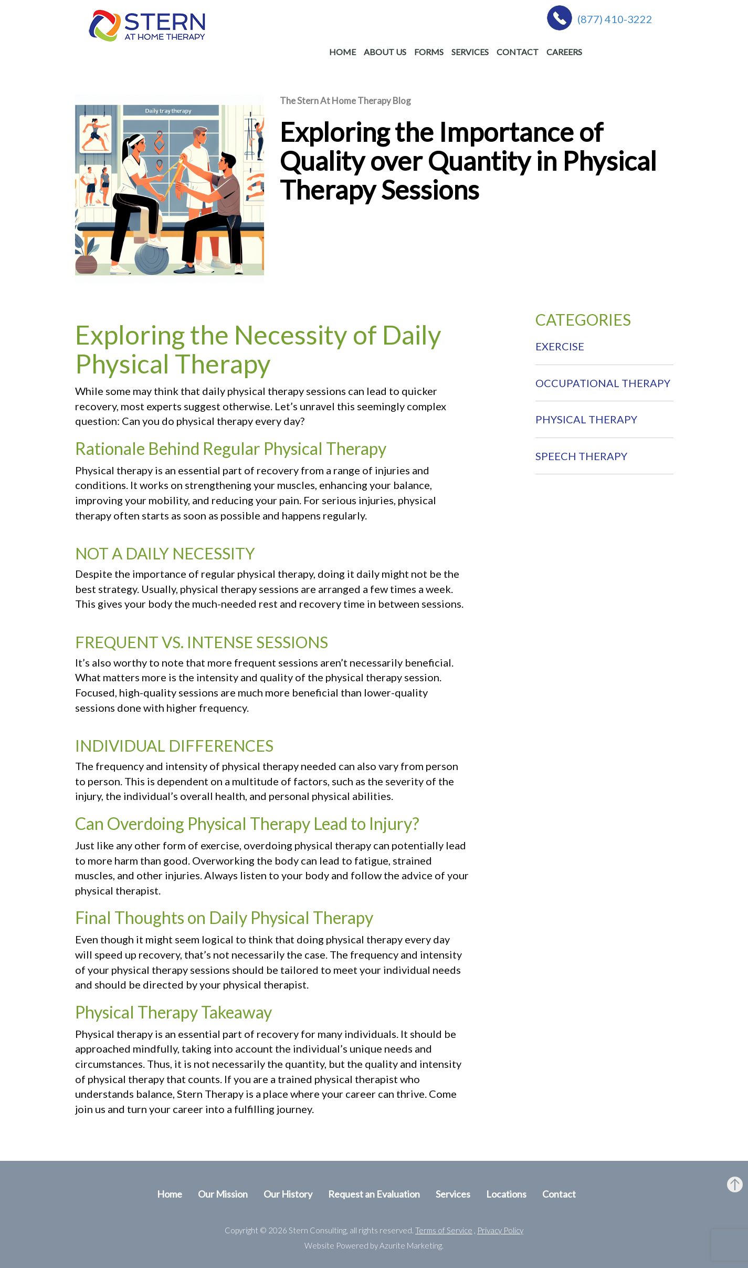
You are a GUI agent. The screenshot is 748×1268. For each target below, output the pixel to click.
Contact (518, 52)
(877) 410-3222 (614, 19)
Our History (288, 1194)
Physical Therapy (586, 419)
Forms (429, 52)
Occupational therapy (602, 383)
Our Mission (223, 1194)
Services (470, 52)
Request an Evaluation (374, 1194)
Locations (506, 1194)
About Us (385, 52)
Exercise (559, 346)
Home (342, 52)
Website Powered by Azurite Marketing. (374, 1245)
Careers (564, 52)
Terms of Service (443, 1230)
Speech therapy (581, 456)
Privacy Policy (500, 1230)
